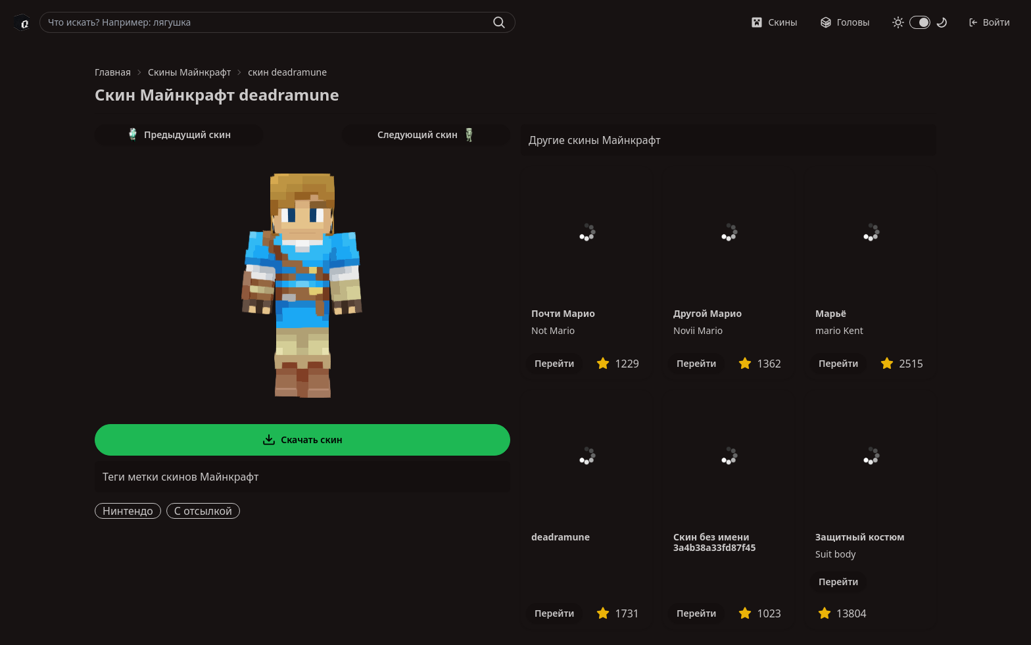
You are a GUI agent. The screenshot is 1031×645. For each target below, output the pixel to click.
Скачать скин (302, 439)
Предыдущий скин (179, 135)
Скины (774, 22)
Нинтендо (128, 511)
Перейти (554, 363)
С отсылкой (203, 511)
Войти (989, 22)
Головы (845, 22)
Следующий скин (426, 135)
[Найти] (499, 22)
